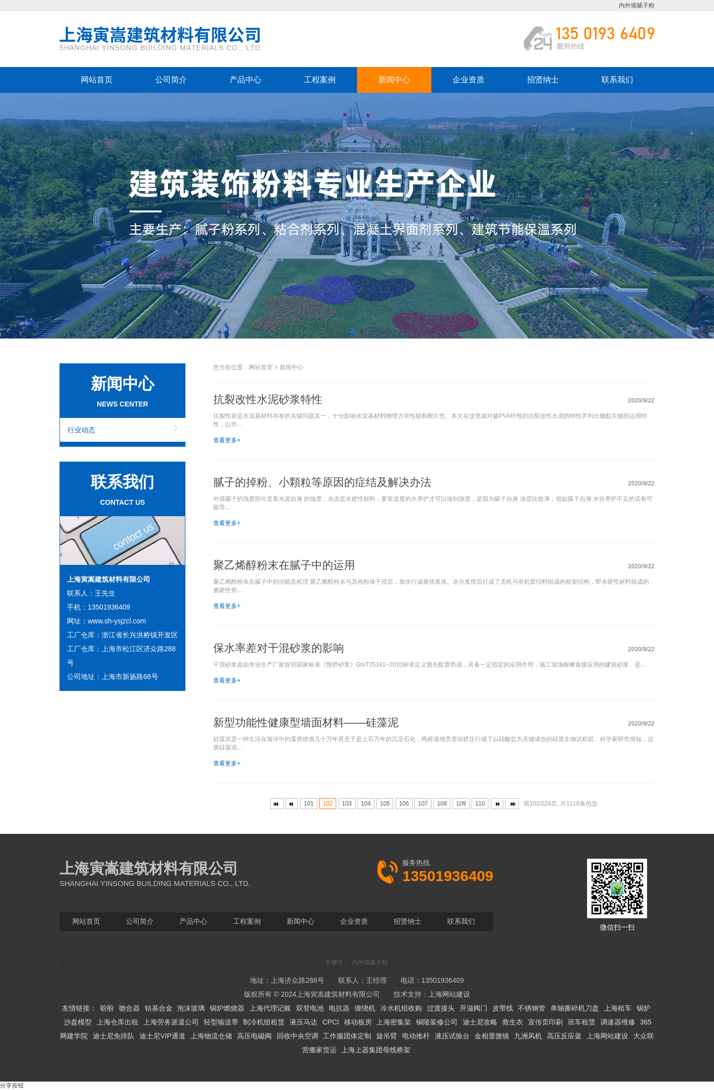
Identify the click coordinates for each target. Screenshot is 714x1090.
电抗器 (339, 1008)
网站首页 (97, 79)
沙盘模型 (78, 1022)
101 (309, 803)
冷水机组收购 (401, 1008)
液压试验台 (452, 1036)
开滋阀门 (473, 1008)
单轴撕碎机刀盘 (574, 1008)
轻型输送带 (221, 1022)
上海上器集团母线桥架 (376, 1050)
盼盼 (107, 1008)
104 (366, 803)
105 (385, 803)
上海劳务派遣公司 (171, 1022)
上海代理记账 (270, 1008)
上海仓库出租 (117, 1022)
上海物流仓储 (211, 1036)
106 (404, 803)
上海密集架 (393, 1022)
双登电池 (310, 1008)
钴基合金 (159, 1008)
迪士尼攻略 (480, 1022)
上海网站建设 (449, 994)
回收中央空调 (297, 1036)
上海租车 (618, 1008)
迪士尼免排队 (113, 1036)
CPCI (330, 1022)
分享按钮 (12, 1085)
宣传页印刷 (545, 1022)
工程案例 (320, 79)
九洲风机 (528, 1036)
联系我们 (617, 79)
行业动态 (81, 430)
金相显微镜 (492, 1036)
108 (442, 803)
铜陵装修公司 (437, 1022)
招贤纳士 (543, 79)
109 (461, 803)
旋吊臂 (386, 1036)
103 (347, 803)
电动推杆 (416, 1036)
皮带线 (502, 1008)
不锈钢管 (531, 1008)
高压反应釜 (564, 1036)
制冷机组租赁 (264, 1022)
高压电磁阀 (254, 1036)
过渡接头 (441, 1008)
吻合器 (129, 1008)
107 (423, 803)
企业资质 (468, 79)
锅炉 (644, 1008)
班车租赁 (581, 1022)
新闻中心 (394, 79)
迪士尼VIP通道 (162, 1036)
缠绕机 (365, 1008)
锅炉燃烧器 (227, 1008)
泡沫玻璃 (191, 1008)
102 (328, 803)
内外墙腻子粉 (636, 5)
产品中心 (245, 79)
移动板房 (358, 1022)
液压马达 (303, 1022)
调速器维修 (617, 1022)
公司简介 (171, 79)
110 (480, 803)
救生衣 (512, 1022)
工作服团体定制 (347, 1036)
